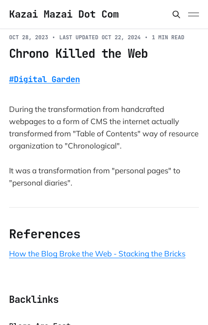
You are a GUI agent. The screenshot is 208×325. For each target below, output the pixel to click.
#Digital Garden (44, 79)
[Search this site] (176, 14)
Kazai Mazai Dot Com (63, 14)
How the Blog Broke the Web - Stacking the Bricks (97, 253)
